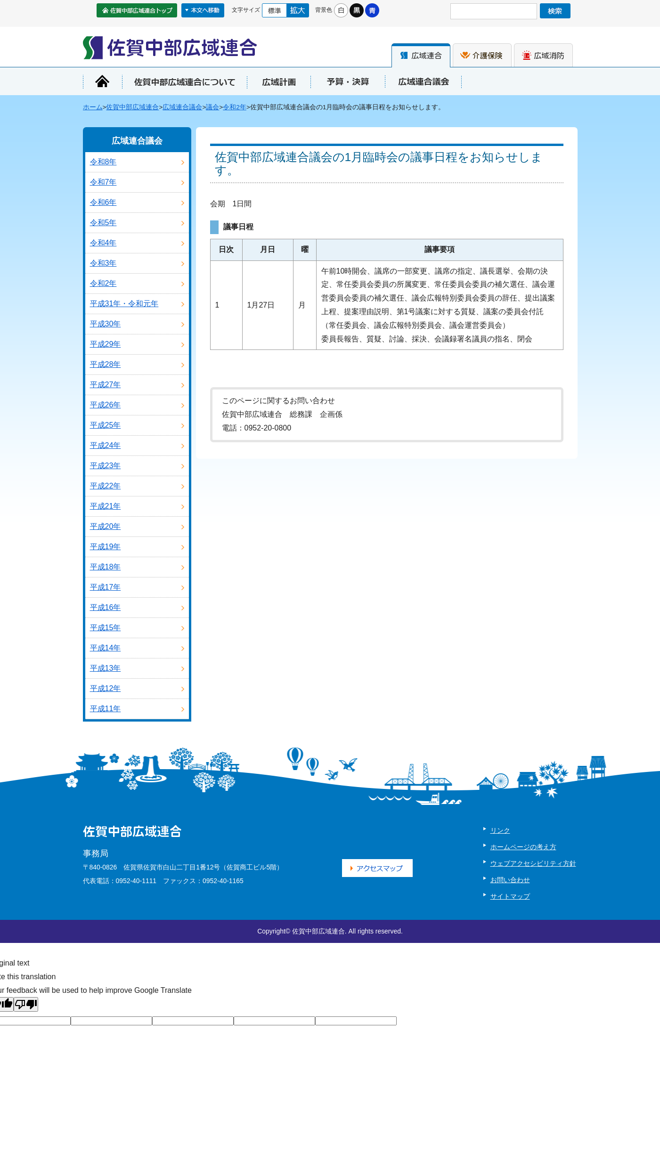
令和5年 (103, 223)
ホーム (93, 107)
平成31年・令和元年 (124, 304)
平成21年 (105, 506)
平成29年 (105, 344)
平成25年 (105, 425)
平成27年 (105, 385)
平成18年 (105, 567)
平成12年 (105, 688)
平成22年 (105, 486)
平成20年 (105, 526)
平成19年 (105, 547)
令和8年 (103, 162)
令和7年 (103, 182)
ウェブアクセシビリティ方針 (533, 863)
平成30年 (105, 324)
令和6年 (103, 202)
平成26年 (105, 405)
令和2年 (234, 107)
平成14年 (105, 648)
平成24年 (105, 445)
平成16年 (105, 607)
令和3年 (103, 263)
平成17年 (105, 587)
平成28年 (105, 364)
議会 (212, 107)
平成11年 (105, 709)
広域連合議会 (182, 107)
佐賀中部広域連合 (132, 107)
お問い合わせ (510, 880)
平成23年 (105, 466)
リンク (500, 830)
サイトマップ (510, 896)
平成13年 (105, 668)
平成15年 (105, 628)
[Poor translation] (26, 1004)
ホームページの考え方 (523, 847)
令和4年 (103, 243)
